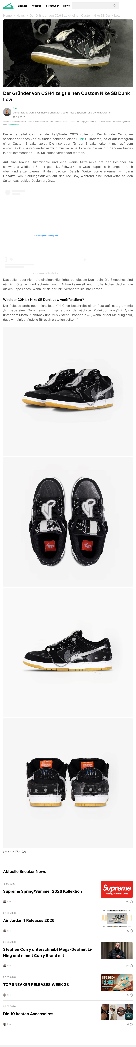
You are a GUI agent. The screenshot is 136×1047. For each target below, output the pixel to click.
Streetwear (52, 5)
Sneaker (22, 5)
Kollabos (36, 5)
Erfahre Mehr (13, 125)
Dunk (80, 139)
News (66, 5)
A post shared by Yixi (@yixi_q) (45, 273)
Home (7, 15)
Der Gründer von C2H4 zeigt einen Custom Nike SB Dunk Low (74, 15)
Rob (15, 108)
